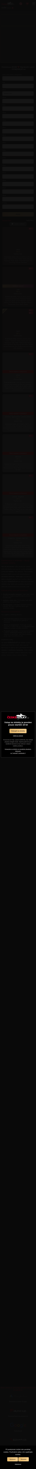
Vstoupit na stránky (18, 731)
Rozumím (23, 1459)
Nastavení (13, 1459)
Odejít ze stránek (18, 736)
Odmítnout (18, 1464)
